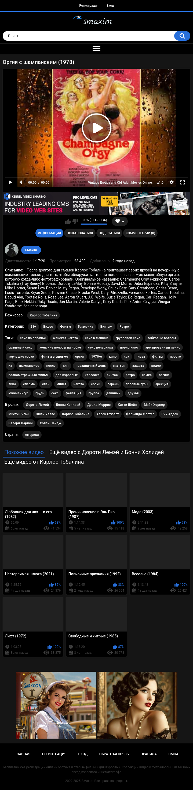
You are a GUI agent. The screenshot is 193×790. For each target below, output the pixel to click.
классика (92, 375)
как (126, 356)
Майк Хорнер (154, 405)
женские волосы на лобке (60, 347)
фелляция (73, 393)
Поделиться (109, 233)
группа (94, 393)
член (45, 384)
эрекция (162, 384)
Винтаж (106, 326)
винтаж (112, 375)
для (66, 366)
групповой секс (128, 338)
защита (138, 366)
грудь (39, 393)
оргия (79, 356)
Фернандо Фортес (140, 414)
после (51, 366)
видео (156, 366)
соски (95, 384)
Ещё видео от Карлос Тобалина (44, 462)
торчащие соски (21, 356)
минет (62, 384)
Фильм (65, 326)
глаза (140, 356)
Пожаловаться (80, 233)
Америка (32, 435)
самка (147, 375)
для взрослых (67, 375)
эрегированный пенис (162, 347)
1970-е (96, 356)
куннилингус (18, 393)
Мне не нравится (75, 221)
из (10, 366)
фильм (157, 356)
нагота (79, 384)
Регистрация (89, 5)
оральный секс (20, 347)
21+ (33, 326)
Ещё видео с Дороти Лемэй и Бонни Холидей (106, 452)
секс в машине (97, 338)
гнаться (119, 366)
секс (55, 393)
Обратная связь (114, 754)
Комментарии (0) (140, 233)
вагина (164, 375)
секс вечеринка (100, 347)
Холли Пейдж (50, 423)
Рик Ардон (170, 414)
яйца (12, 384)
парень (113, 384)
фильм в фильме (54, 356)
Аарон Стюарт (107, 414)
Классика (85, 326)
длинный (113, 393)
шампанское (29, 366)
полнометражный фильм (28, 375)
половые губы (137, 384)
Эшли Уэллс (45, 414)
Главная (23, 754)
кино (112, 356)
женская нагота (65, 338)
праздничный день (91, 366)
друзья (133, 393)
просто (175, 356)
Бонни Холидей (68, 405)
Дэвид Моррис (99, 405)
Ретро (124, 326)
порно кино (129, 347)
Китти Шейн (127, 405)
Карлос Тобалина (43, 315)
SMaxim (31, 250)
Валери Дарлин (20, 423)
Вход (110, 5)
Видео (48, 326)
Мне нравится (68, 221)
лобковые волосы (161, 338)
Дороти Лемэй (37, 405)
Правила (148, 754)
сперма (29, 384)
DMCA (174, 754)
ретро (130, 375)
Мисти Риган (18, 414)
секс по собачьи (33, 338)
